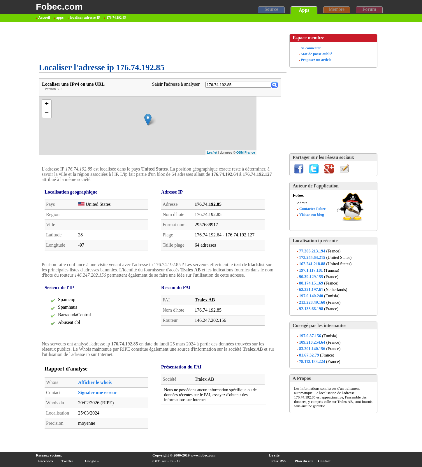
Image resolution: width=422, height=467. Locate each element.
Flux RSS (278, 461)
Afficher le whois (95, 382)
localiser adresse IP (85, 17)
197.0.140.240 (311, 296)
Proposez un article (316, 60)
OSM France (245, 152)
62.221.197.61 (311, 289)
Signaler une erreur (97, 392)
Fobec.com (59, 6)
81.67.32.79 (309, 355)
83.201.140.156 (312, 348)
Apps (304, 10)
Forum (369, 9)
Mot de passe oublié (316, 54)
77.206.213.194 (312, 251)
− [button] (47, 113)
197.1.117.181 (311, 270)
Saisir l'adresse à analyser (176, 84)
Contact (324, 461)
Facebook (46, 461)
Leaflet (212, 152)
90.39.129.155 (311, 276)
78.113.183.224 (312, 361)
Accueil (44, 17)
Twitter (67, 461)
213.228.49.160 (312, 302)
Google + (92, 461)
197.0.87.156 (310, 335)
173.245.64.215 (312, 257)
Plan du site (304, 461)
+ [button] (47, 104)
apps (60, 17)
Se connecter (311, 48)
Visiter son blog (311, 215)
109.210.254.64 (312, 342)
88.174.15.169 (311, 283)
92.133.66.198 (311, 308)
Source (271, 9)
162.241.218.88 (312, 263)
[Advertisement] (145, 42)
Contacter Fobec (312, 209)
